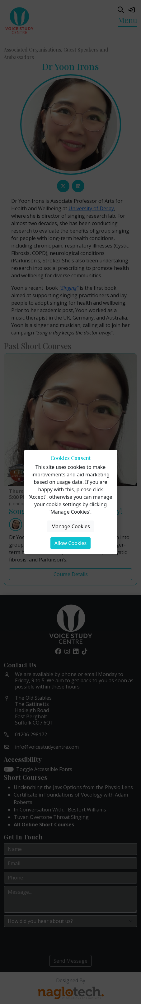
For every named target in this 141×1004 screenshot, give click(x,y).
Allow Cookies (70, 543)
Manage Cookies (70, 526)
